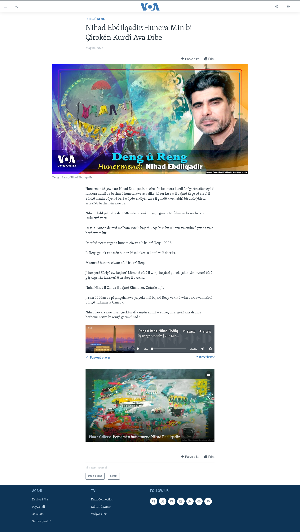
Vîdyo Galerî (99, 514)
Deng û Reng (95, 19)
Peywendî (38, 506)
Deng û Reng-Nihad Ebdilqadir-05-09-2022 (170, 331)
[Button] (190, 59)
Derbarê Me (40, 499)
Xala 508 (38, 514)
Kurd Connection (102, 499)
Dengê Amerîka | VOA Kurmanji (162, 336)
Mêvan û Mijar (101, 506)
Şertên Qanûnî (41, 521)
